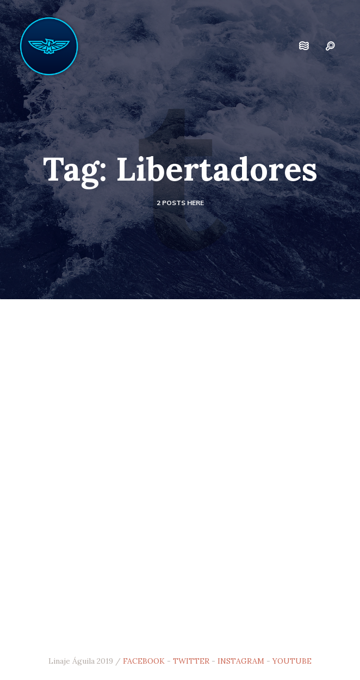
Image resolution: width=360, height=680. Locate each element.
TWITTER (191, 661)
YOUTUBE (292, 661)
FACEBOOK (144, 661)
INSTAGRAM (241, 661)
